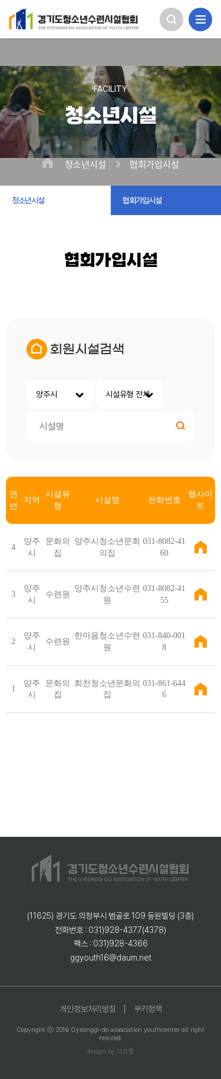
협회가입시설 (154, 165)
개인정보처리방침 (88, 1009)
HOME (47, 163)
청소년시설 (85, 165)
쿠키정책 (148, 1009)
